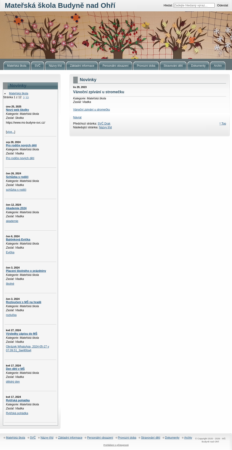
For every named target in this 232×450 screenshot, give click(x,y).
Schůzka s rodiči (17, 177)
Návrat (77, 117)
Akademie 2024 (16, 208)
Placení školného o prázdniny (26, 271)
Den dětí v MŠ (15, 369)
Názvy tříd (105, 127)
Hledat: (168, 5)
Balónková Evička (18, 239)
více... (10, 132)
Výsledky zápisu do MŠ (21, 333)
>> (27, 97)
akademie (12, 221)
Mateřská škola (18, 93)
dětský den (13, 381)
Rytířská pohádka (18, 400)
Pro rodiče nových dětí (21, 145)
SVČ (33, 437)
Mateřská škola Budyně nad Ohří (116, 35)
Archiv (188, 437)
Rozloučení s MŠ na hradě (23, 302)
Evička (10, 252)
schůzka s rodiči (16, 189)
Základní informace (70, 437)
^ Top (222, 123)
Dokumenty (172, 437)
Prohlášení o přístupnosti (116, 445)
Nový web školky (17, 109)
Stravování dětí (150, 437)
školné (10, 283)
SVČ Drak (104, 123)
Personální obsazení (100, 437)
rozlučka (11, 315)
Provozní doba (127, 437)
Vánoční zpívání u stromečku (91, 109)
